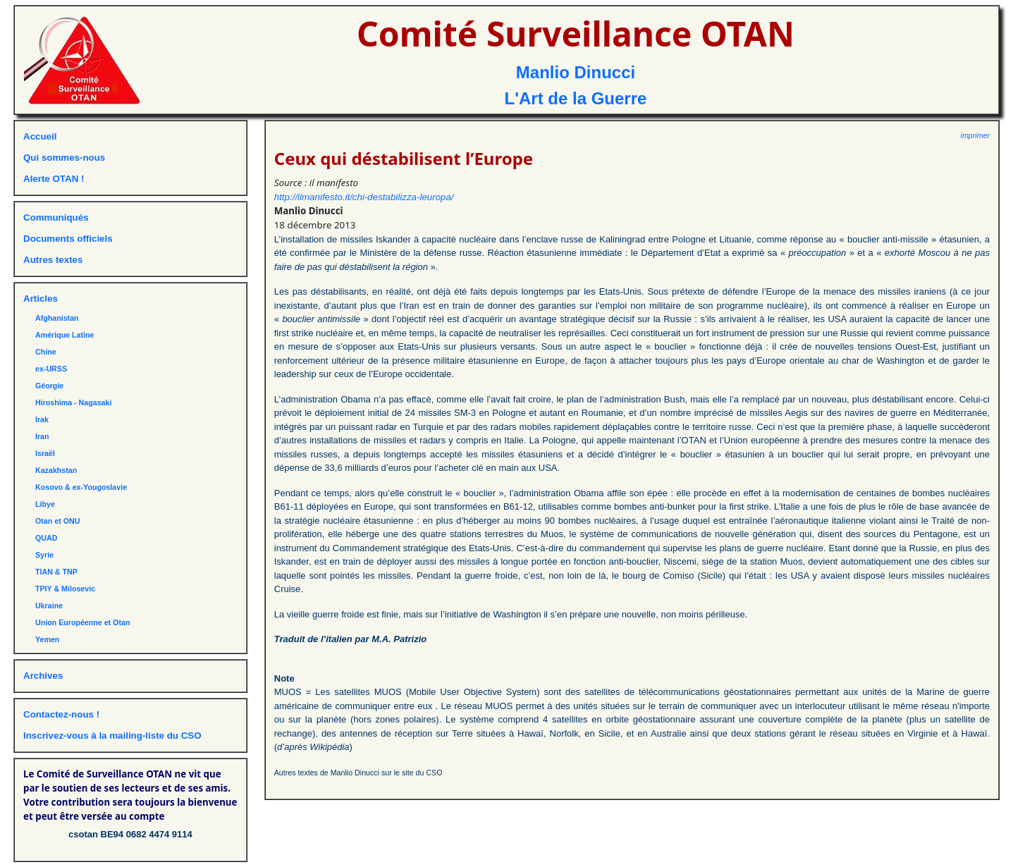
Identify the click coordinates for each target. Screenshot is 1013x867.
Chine (45, 352)
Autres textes (52, 259)
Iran (42, 436)
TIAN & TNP (56, 571)
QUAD (46, 538)
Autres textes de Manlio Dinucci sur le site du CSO (358, 772)
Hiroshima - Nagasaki (73, 402)
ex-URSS (51, 368)
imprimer (975, 135)
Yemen (47, 639)
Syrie (44, 555)
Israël (45, 453)
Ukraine (49, 605)
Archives (43, 675)
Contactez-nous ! (61, 714)
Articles (40, 298)
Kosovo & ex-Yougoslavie (81, 487)
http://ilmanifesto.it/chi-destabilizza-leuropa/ (364, 197)
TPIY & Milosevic (65, 588)
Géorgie (49, 385)
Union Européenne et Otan (82, 622)
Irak (42, 419)
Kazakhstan (56, 470)
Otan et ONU (57, 521)
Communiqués (56, 217)
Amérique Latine (64, 335)
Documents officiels (68, 238)
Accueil (39, 136)
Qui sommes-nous (64, 157)
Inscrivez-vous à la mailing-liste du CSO (112, 735)
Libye (45, 504)
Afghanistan (57, 318)
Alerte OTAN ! (53, 178)
